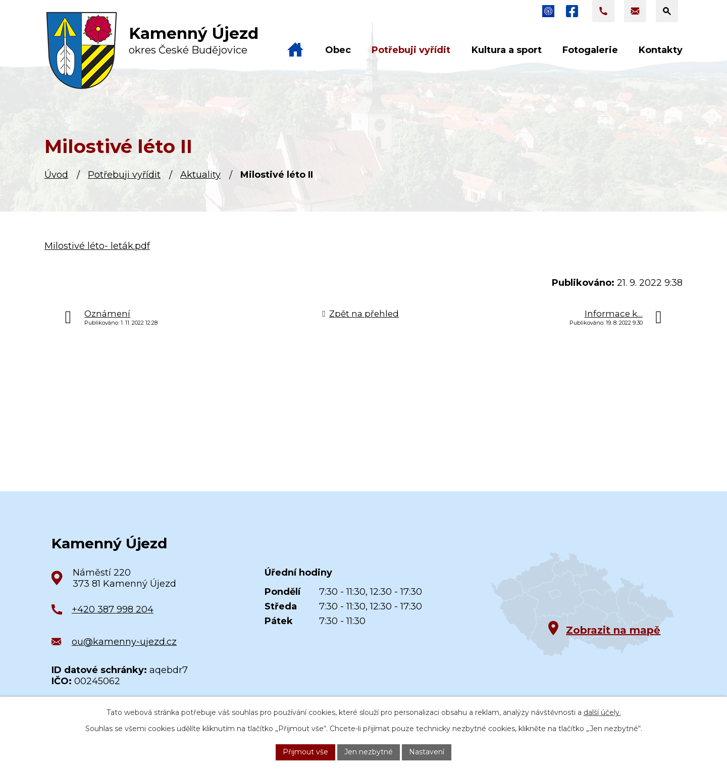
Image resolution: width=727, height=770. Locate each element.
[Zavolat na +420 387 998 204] (603, 11)
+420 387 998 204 (112, 609)
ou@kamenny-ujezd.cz (124, 641)
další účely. (602, 712)
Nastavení (426, 751)
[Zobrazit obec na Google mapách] (582, 604)
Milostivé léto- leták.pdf (97, 245)
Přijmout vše (305, 751)
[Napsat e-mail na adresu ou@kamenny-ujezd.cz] (635, 11)
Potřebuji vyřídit (124, 174)
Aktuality (200, 174)
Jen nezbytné (368, 751)
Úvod (56, 174)
